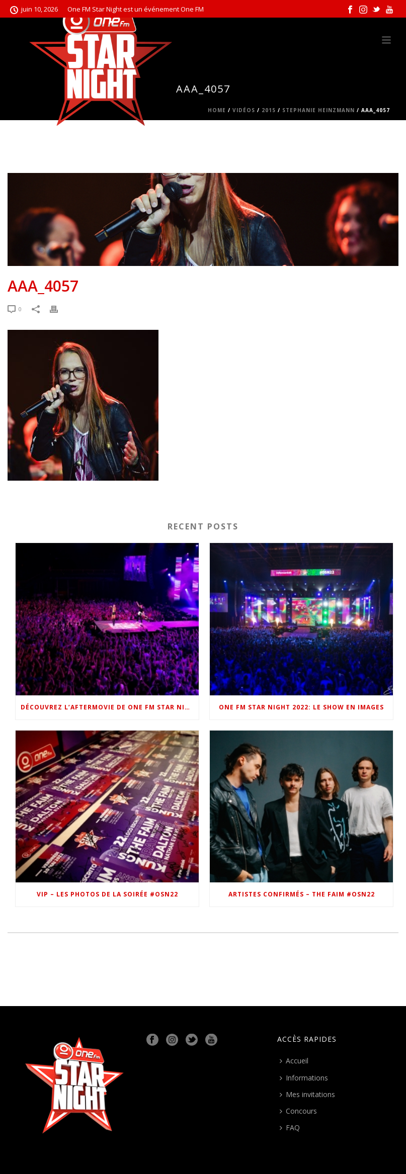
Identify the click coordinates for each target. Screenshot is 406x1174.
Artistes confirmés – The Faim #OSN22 (301, 894)
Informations (304, 1077)
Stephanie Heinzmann (318, 110)
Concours (298, 1111)
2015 (269, 110)
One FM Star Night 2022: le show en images (301, 707)
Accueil (294, 1060)
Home (217, 110)
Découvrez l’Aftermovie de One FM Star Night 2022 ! (110, 707)
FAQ (290, 1127)
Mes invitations (307, 1094)
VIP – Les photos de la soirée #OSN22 (107, 894)
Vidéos (243, 110)
